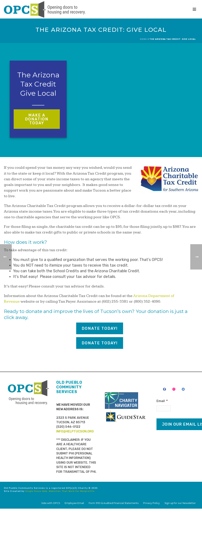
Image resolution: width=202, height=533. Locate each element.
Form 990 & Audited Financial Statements (114, 503)
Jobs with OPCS (50, 503)
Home (143, 39)
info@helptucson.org (75, 431)
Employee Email (74, 503)
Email (162, 401)
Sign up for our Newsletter (180, 503)
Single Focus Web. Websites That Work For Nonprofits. (60, 491)
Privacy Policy (151, 503)
